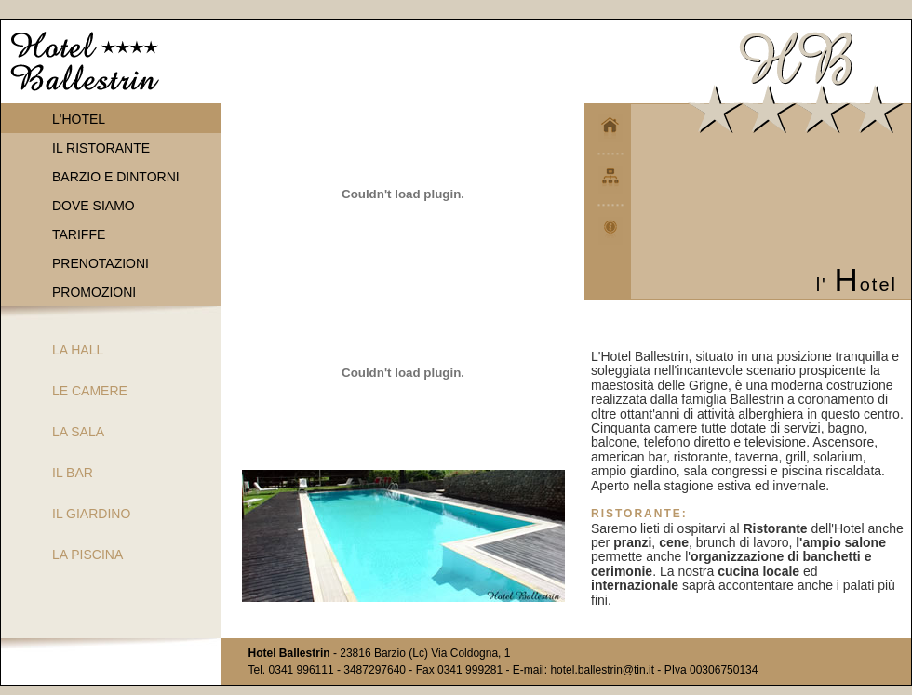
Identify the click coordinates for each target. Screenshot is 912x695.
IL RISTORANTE (101, 147)
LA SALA (78, 431)
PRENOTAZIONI (100, 263)
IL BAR (72, 472)
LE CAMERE (89, 390)
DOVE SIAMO (93, 205)
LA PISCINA (87, 554)
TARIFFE (78, 234)
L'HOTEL (78, 119)
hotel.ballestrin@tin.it (602, 669)
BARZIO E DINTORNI (116, 176)
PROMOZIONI (94, 292)
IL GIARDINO (91, 513)
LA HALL (77, 349)
